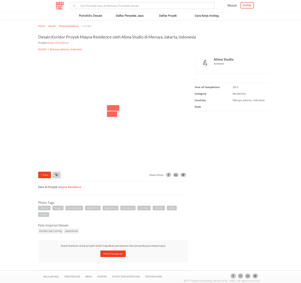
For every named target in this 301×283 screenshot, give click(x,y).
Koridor (42, 49)
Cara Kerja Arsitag (207, 15)
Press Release (72, 276)
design (58, 207)
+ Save (44, 174)
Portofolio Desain (90, 15)
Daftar (247, 5)
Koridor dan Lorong (50, 231)
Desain (52, 26)
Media (89, 276)
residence (128, 207)
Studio (44, 214)
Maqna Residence (69, 26)
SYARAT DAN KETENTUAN (126, 276)
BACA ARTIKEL (51, 276)
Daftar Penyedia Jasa (130, 15)
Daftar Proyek (168, 15)
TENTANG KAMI (153, 276)
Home (41, 26)
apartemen (111, 207)
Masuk (232, 5)
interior (45, 207)
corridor (144, 207)
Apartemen (71, 231)
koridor (159, 207)
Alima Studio (224, 59)
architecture (74, 207)
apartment (93, 207)
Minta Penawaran (113, 253)
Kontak (103, 276)
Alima (172, 207)
